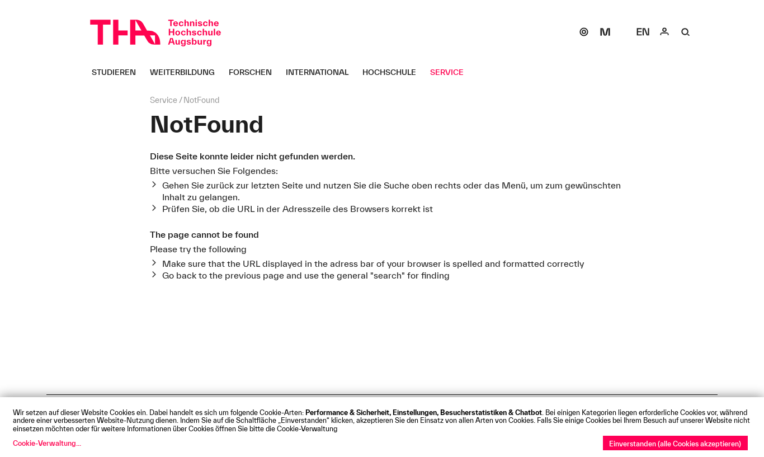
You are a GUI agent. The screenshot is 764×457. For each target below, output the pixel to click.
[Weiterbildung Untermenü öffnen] (186, 72)
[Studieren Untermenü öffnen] (118, 72)
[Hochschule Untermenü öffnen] (393, 72)
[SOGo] (584, 32)
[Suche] (685, 32)
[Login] (664, 32)
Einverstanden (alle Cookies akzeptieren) (675, 443)
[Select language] (643, 32)
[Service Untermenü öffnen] (451, 72)
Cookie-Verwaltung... (47, 443)
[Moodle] (605, 32)
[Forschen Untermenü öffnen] (254, 72)
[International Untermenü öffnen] (321, 72)
